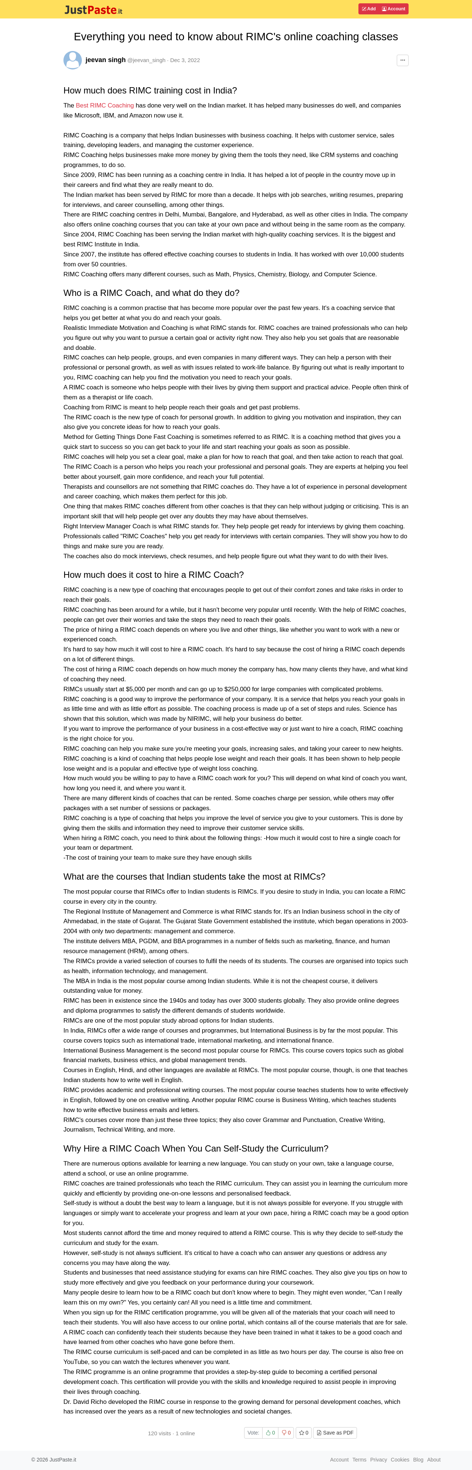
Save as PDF (334, 1433)
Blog (418, 1460)
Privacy (378, 1460)
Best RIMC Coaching (105, 105)
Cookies (400, 1460)
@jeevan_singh (146, 60)
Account (393, 9)
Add (369, 9)
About (434, 1460)
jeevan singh (106, 60)
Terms (360, 1460)
